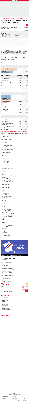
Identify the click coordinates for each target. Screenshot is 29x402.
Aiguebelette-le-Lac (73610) (23, 27)
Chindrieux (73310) (5, 162)
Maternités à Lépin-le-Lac (6, 262)
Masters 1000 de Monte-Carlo (7, 309)
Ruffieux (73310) (4, 177)
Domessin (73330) (5, 158)
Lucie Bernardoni (5, 305)
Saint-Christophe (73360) (6, 191)
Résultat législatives (6, 18)
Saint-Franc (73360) (5, 234)
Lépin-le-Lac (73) (5, 259)
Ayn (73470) (4, 206)
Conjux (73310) (4, 231)
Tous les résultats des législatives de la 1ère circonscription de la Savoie (14, 131)
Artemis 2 (3, 301)
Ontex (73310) (4, 238)
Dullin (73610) (4, 197)
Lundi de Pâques (5, 300)
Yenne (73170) (4, 142)
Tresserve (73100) (5, 146)
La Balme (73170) (5, 207)
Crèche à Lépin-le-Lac (6, 263)
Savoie (21, 18)
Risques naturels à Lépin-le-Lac (7, 275)
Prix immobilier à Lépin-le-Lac (7, 279)
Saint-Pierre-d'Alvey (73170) (7, 215)
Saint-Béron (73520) (5, 161)
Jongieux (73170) (5, 219)
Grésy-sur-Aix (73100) (5, 140)
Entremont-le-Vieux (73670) (7, 184)
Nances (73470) (4, 194)
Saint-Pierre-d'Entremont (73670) (8, 204)
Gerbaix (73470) (4, 202)
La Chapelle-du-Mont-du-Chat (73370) (8, 220)
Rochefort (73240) (5, 223)
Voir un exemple (25, 286)
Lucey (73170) (4, 218)
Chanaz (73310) (4, 188)
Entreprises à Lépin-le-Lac (6, 278)
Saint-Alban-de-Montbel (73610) (11, 27)
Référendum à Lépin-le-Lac (7, 281)
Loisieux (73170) (4, 229)
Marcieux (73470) (5, 228)
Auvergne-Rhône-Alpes (15, 18)
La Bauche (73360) (5, 190)
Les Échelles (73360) (5, 164)
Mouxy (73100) (4, 151)
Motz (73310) (4, 200)
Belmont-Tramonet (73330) (7, 196)
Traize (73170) (4, 212)
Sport (2, 287)
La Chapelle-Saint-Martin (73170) (7, 235)
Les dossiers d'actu (4, 289)
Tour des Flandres (5, 304)
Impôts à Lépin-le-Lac (6, 266)
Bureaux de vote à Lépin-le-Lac (7, 36)
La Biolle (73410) (4, 148)
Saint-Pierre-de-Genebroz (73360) (8, 213)
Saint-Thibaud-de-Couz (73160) (7, 170)
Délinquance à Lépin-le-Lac (7, 272)
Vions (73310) (4, 203)
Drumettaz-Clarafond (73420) (7, 145)
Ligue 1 (3, 310)
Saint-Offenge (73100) (6, 167)
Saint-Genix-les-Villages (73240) (7, 143)
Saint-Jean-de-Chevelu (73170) (7, 175)
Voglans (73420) (4, 159)
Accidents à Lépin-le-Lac (6, 271)
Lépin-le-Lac (17, 34)
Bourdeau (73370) (5, 186)
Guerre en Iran (4, 297)
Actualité (2, 286)
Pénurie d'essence (5, 302)
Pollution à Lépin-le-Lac (6, 274)
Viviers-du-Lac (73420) (6, 152)
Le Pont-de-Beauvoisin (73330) (7, 156)
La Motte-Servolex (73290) (6, 136)
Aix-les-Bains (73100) (5, 135)
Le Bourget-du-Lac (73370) (6, 139)
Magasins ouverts (5, 298)
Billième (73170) (4, 222)
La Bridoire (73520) (5, 165)
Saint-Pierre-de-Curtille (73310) (7, 199)
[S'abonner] (14, 291)
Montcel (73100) (4, 171)
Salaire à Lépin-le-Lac (5, 265)
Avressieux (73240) (5, 193)
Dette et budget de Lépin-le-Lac (7, 268)
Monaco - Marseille (5, 308)
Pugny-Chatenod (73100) (6, 172)
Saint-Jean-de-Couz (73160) (7, 216)
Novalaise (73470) (5, 154)
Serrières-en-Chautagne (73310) (7, 168)
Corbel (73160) (4, 232)
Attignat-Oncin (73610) (5, 28)
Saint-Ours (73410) (5, 178)
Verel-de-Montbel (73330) (6, 209)
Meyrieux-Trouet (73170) (6, 210)
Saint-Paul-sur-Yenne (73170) (7, 180)
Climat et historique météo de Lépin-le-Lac (9, 269)
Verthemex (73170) (5, 226)
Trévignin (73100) (5, 174)
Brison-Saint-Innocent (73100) (7, 149)
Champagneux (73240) (6, 183)
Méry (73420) (4, 155)
